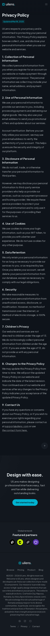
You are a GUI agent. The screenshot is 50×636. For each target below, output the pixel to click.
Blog (41, 570)
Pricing (20, 570)
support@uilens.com (17, 426)
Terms (13, 626)
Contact (36, 626)
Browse (10, 570)
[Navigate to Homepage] (8, 4)
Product (31, 570)
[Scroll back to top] (44, 446)
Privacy (24, 626)
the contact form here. (15, 430)
